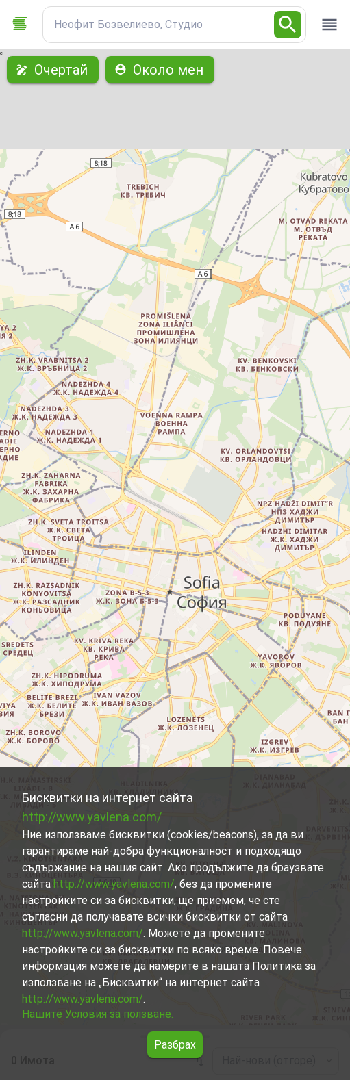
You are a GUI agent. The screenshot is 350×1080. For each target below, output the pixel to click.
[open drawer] (329, 24)
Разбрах (175, 1044)
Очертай (53, 69)
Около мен (159, 69)
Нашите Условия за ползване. (97, 1013)
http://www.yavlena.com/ (92, 817)
